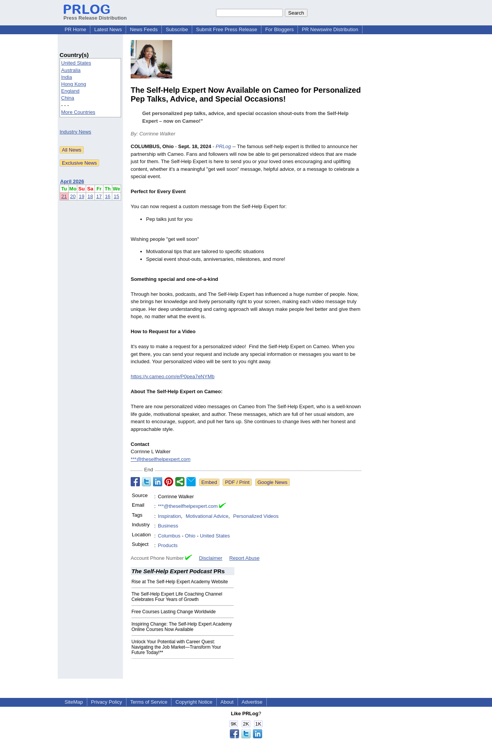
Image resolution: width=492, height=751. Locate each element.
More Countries (78, 112)
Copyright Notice (193, 702)
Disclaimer (211, 558)
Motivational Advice (207, 516)
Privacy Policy (106, 702)
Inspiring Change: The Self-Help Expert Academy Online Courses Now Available (181, 626)
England (70, 91)
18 (90, 196)
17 (98, 196)
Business (168, 526)
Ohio (190, 536)
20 (72, 196)
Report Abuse (244, 558)
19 (81, 196)
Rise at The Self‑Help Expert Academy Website (179, 581)
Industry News (75, 132)
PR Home (75, 29)
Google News (273, 482)
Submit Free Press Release (226, 29)
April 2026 (72, 181)
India (66, 77)
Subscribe (177, 29)
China (67, 98)
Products (168, 545)
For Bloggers (279, 29)
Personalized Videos (256, 516)
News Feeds (144, 29)
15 (116, 196)
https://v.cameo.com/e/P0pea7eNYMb (172, 376)
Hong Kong (73, 84)
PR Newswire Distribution (330, 29)
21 (64, 196)
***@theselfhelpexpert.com (161, 459)
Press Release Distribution (95, 15)
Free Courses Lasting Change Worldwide (173, 611)
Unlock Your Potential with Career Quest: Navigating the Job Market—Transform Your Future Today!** (176, 647)
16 (107, 196)
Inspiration (169, 516)
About (227, 702)
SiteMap (74, 702)
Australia (71, 70)
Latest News (108, 29)
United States (76, 63)
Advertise (252, 702)
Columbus (169, 536)
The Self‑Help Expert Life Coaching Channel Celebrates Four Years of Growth (176, 596)
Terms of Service (149, 702)
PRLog (223, 146)
